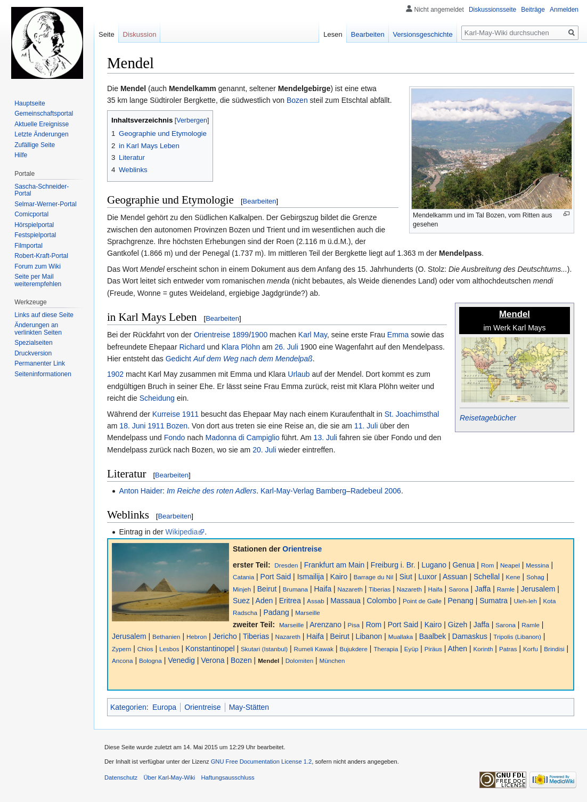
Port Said (275, 576)
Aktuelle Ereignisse (41, 124)
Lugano (433, 565)
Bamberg (331, 491)
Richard (192, 347)
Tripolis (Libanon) (517, 636)
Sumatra (493, 600)
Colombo (381, 600)
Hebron (196, 636)
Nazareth (350, 589)
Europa (164, 707)
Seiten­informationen (42, 374)
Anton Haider (140, 491)
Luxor (427, 576)
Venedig (181, 660)
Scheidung (157, 398)
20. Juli (264, 449)
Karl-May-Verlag (287, 491)
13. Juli (325, 437)
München (332, 660)
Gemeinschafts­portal (43, 113)
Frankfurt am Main (334, 565)
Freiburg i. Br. (393, 565)
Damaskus (469, 636)
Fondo (174, 437)
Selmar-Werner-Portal (45, 204)
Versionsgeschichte (423, 34)
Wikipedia (182, 532)
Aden (264, 600)
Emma (398, 334)
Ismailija (310, 576)
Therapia (385, 648)
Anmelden (564, 9)
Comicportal (31, 214)
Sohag (535, 576)
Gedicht (178, 358)
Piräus (433, 648)
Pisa (354, 624)
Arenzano (325, 624)
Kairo (339, 576)
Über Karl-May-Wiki (169, 777)
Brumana (295, 589)
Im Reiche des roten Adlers (211, 491)
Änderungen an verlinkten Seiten (38, 328)
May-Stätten (249, 707)
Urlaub (298, 374)
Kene (513, 576)
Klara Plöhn (241, 347)
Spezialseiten (33, 342)
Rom (487, 565)
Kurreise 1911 (175, 414)
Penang (461, 600)
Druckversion (33, 353)
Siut (406, 576)
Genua (463, 565)
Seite (107, 34)
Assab (315, 600)
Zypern (121, 648)
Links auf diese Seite (44, 315)
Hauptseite (29, 103)
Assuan (455, 576)
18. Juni (132, 426)
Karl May (312, 334)
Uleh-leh (525, 600)
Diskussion (140, 34)
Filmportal (28, 245)
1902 (115, 374)
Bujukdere (353, 648)
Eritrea (290, 600)
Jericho (225, 636)
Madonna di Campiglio (242, 437)
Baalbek (432, 636)
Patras (508, 648)
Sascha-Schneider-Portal (41, 190)
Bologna (150, 660)
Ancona (122, 660)
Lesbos (169, 648)
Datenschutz (120, 777)
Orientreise (212, 334)
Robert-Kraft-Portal (41, 256)
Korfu (530, 648)
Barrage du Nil (374, 576)
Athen (458, 648)
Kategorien (128, 707)
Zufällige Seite (34, 145)
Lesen (332, 34)
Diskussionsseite (492, 9)
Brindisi (554, 648)
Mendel (268, 660)
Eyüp (411, 648)
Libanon (368, 636)
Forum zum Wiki (37, 266)
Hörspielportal (34, 225)
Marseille (307, 612)
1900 (259, 334)
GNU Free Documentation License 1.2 (261, 761)
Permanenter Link (39, 363)
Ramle (506, 589)
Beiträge (533, 9)
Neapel (510, 565)
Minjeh (242, 589)
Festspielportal (35, 235)
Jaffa (483, 589)
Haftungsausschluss (228, 777)
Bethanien (166, 636)
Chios (145, 648)
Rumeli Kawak (314, 648)
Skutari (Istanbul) (264, 648)
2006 (393, 491)
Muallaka (400, 636)
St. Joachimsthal (412, 414)
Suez (241, 600)
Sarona (459, 589)
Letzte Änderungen (41, 134)
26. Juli (286, 347)
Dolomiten (299, 660)
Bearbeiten (259, 201)
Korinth (483, 648)
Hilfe (20, 155)
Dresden (286, 565)
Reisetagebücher (488, 418)
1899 (240, 334)
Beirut (267, 589)
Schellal (487, 576)
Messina (537, 565)
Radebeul (366, 491)
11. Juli (366, 426)
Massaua (345, 600)
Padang (276, 612)
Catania (243, 576)
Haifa (322, 589)
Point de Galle (422, 600)
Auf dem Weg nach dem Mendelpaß (253, 358)
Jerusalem (538, 589)
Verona (212, 660)
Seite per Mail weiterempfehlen (37, 280)
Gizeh (458, 624)
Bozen (297, 100)
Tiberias (379, 589)
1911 (156, 426)
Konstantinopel (210, 648)
